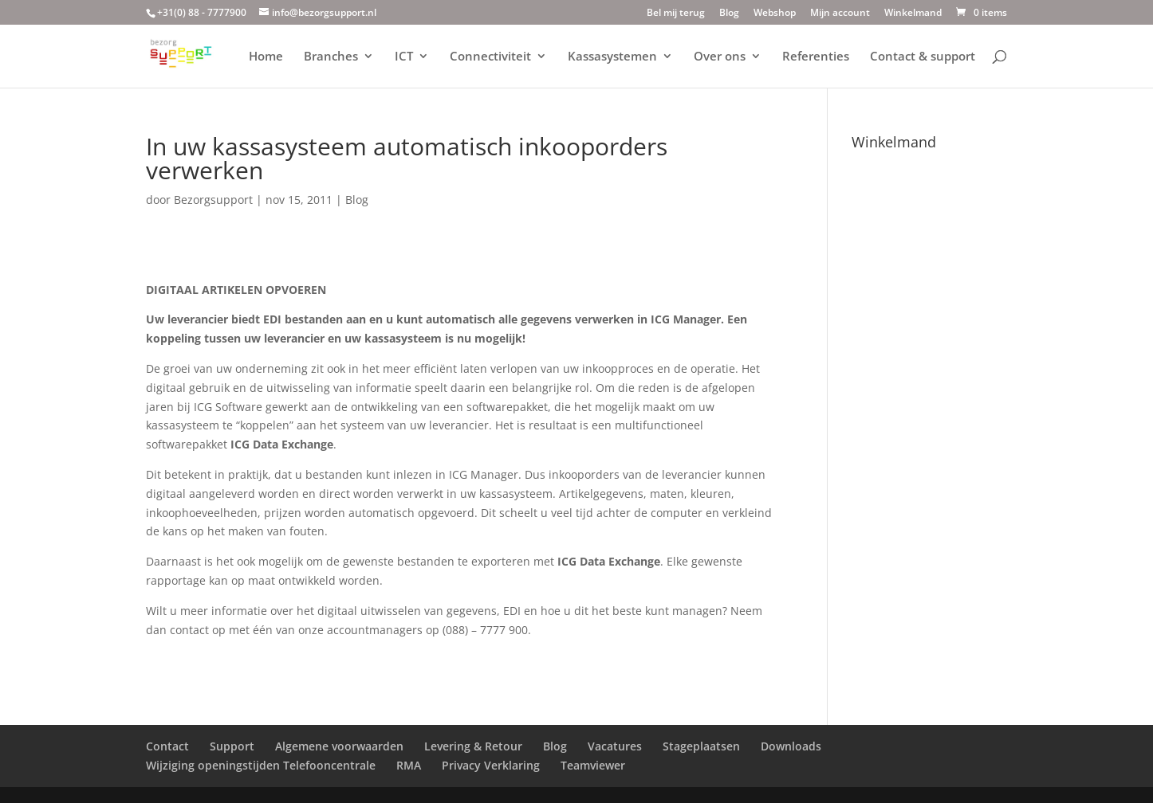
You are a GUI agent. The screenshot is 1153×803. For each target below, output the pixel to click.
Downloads (791, 746)
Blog (729, 13)
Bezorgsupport (213, 199)
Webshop (775, 13)
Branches (331, 57)
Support (232, 746)
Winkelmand (913, 13)
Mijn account (840, 13)
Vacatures (615, 746)
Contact (167, 746)
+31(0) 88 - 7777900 (201, 12)
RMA (408, 765)
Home (266, 57)
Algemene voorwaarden (339, 746)
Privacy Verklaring (491, 765)
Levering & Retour (473, 746)
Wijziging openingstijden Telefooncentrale (261, 765)
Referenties (815, 57)
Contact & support (922, 57)
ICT (404, 57)
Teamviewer (593, 765)
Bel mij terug (676, 13)
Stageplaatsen (701, 746)
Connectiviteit (490, 57)
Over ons (720, 57)
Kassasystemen (612, 57)
